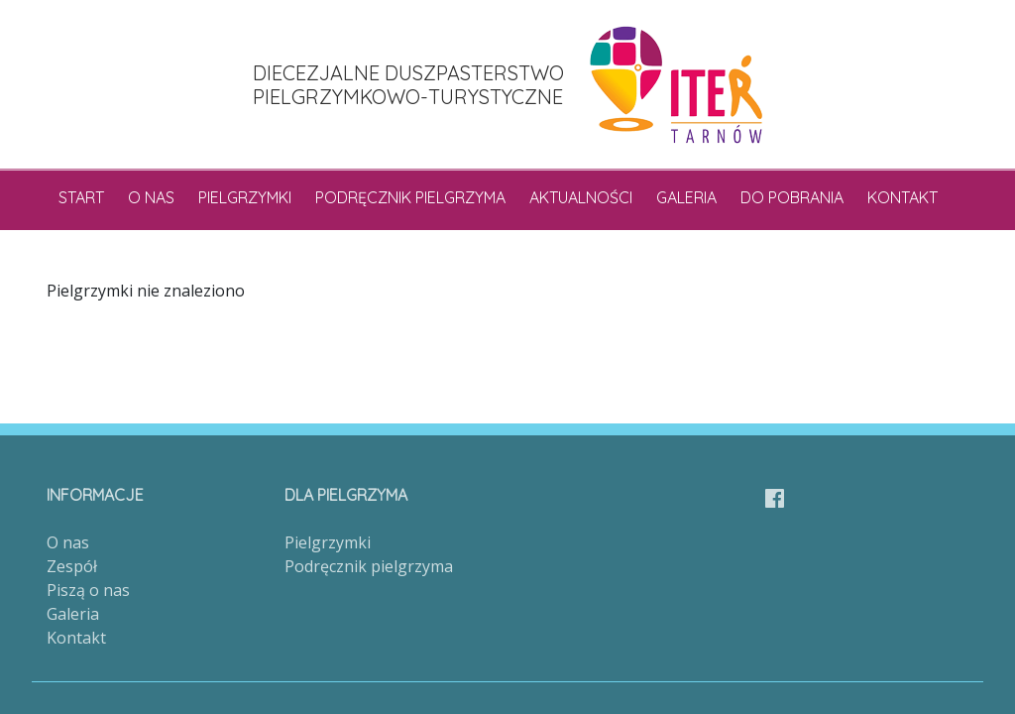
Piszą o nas (88, 590)
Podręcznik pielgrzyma (410, 197)
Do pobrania (792, 197)
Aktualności (580, 197)
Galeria (686, 197)
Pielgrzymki (244, 197)
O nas (151, 197)
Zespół (72, 566)
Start (81, 197)
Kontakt (902, 197)
